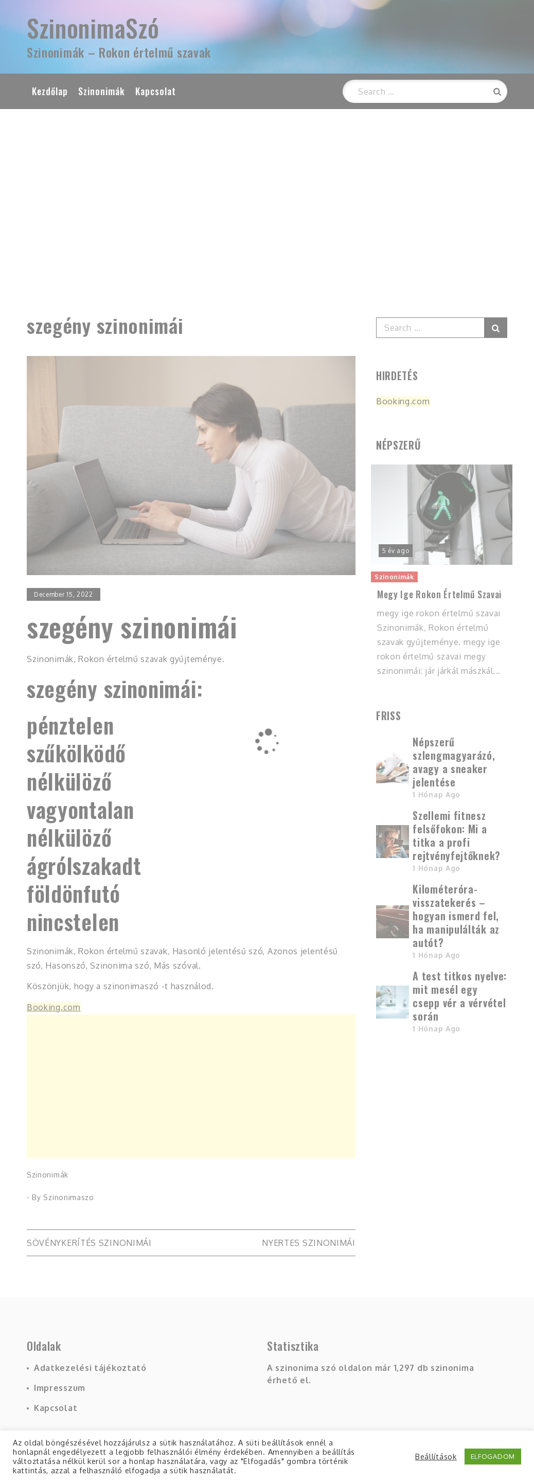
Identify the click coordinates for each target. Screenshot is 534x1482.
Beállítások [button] (436, 1456)
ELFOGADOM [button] (493, 1456)
